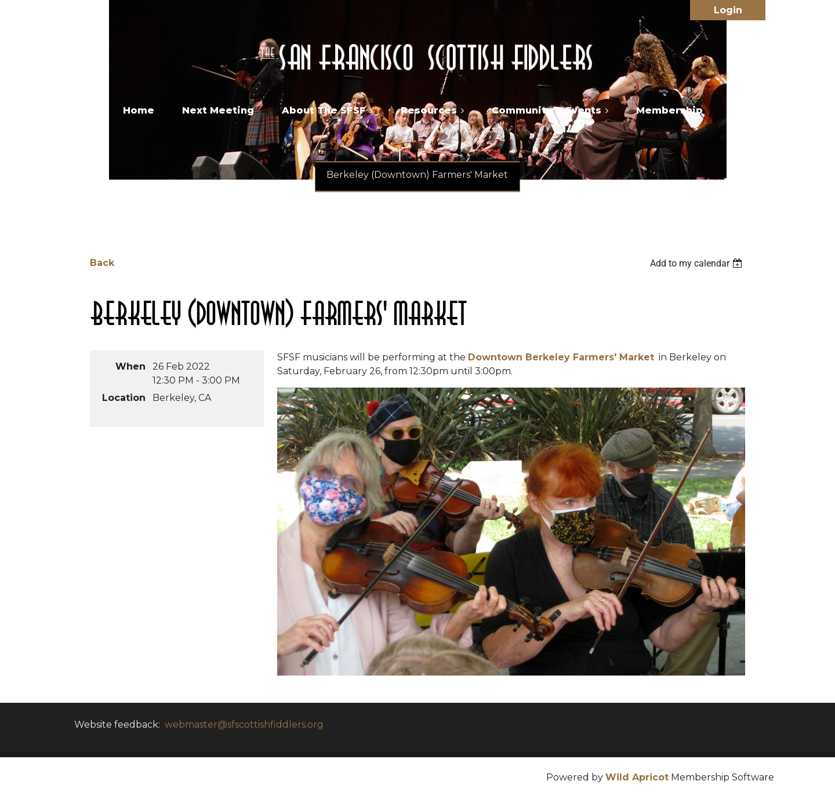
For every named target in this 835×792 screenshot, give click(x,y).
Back (102, 262)
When (130, 366)
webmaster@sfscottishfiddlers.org (244, 724)
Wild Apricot (637, 777)
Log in (727, 10)
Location (124, 397)
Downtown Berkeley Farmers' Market (561, 357)
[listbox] (697, 263)
